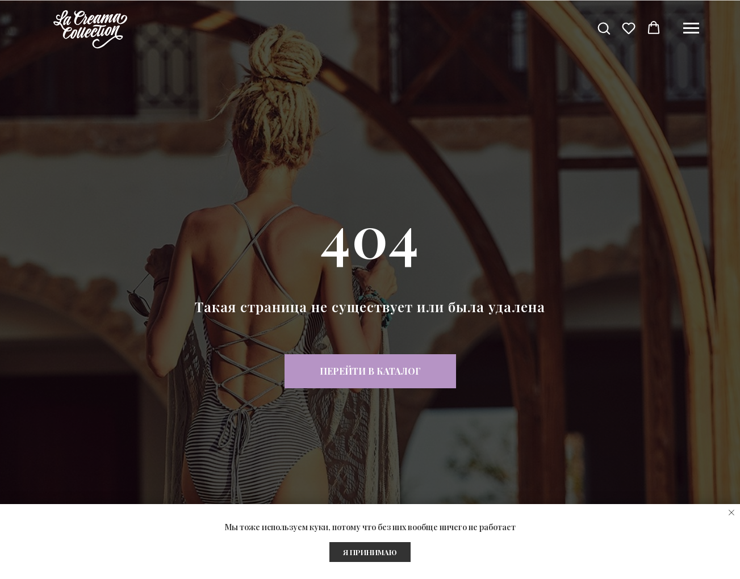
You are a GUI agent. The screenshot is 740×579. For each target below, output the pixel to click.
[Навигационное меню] (691, 28)
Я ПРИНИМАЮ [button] (370, 552)
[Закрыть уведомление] (731, 512)
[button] (604, 28)
